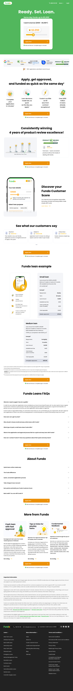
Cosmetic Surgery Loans (60, 551)
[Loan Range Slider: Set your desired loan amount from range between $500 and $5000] (36, 34)
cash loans (15, 543)
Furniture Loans (57, 548)
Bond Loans (65, 548)
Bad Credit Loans (63, 544)
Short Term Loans (63, 543)
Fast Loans (61, 546)
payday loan (31, 544)
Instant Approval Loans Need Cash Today (30, 616)
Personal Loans (54, 546)
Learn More (45, 206)
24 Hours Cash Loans (37, 609)
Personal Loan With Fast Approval (21, 609)
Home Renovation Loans (56, 549)
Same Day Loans (54, 544)
